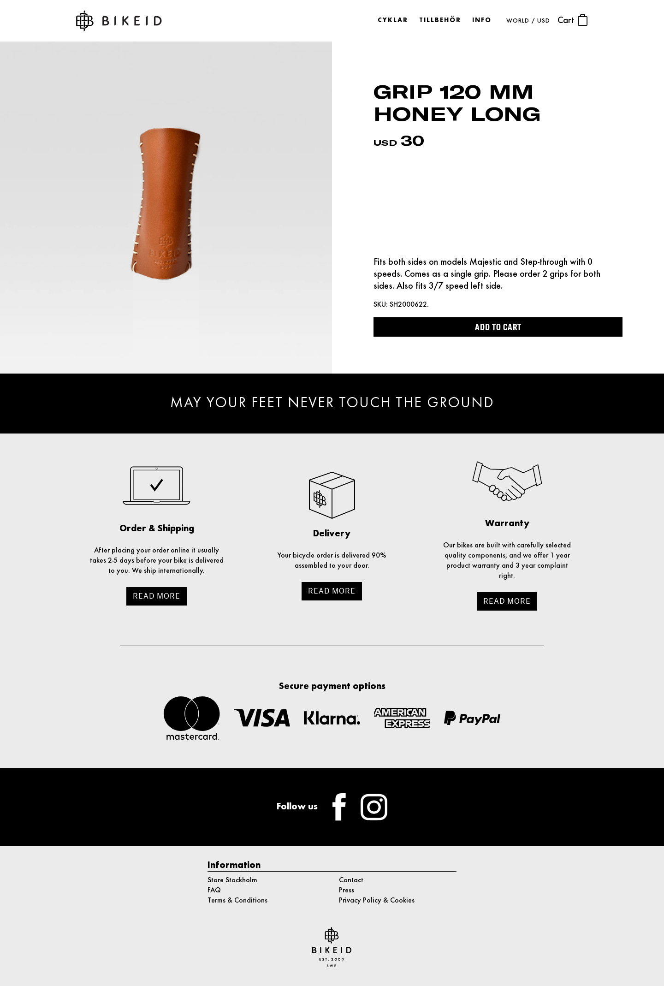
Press (346, 890)
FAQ (214, 890)
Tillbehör (440, 21)
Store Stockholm (232, 880)
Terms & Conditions (237, 900)
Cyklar (393, 21)
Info (482, 21)
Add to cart (498, 327)
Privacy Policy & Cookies (377, 900)
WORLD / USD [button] (528, 21)
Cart (572, 20)
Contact (351, 880)
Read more (156, 596)
